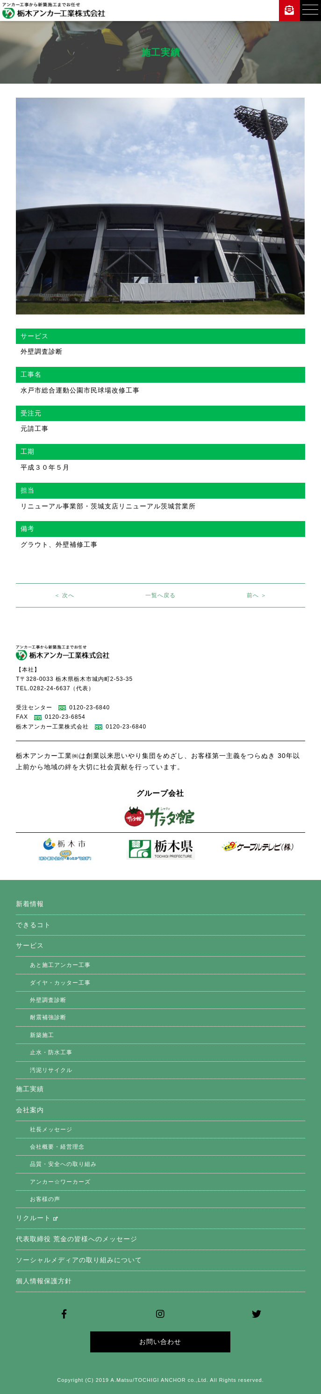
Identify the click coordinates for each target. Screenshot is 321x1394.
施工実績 (30, 1089)
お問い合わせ (160, 1341)
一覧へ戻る (160, 595)
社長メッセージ (51, 1129)
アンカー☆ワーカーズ (60, 1182)
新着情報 (30, 904)
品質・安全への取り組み (63, 1164)
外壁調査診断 (48, 1000)
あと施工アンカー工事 (60, 965)
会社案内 (30, 1110)
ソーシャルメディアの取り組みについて (79, 1260)
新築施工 (42, 1035)
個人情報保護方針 (44, 1281)
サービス (30, 945)
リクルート (37, 1218)
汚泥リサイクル (51, 1070)
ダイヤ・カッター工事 (60, 982)
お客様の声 (45, 1199)
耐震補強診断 (48, 1017)
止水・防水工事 (51, 1052)
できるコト (33, 925)
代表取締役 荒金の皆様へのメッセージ (76, 1239)
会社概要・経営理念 (57, 1147)
